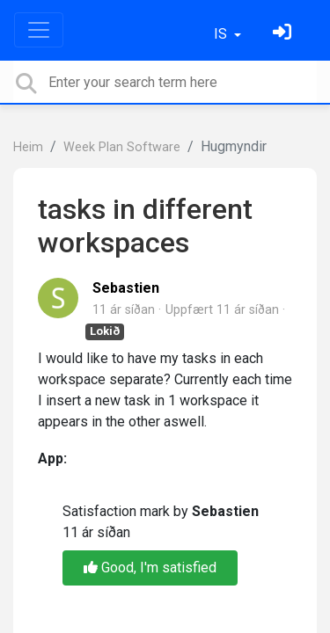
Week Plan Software (121, 147)
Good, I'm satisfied (150, 567)
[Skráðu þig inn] (284, 34)
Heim (28, 147)
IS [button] (222, 33)
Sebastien (125, 288)
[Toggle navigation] (38, 29)
